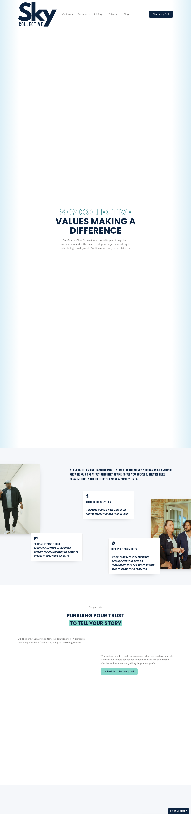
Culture (66, 14)
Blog (126, 14)
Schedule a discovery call (119, 671)
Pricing (98, 14)
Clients (113, 14)
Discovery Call (161, 14)
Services (82, 14)
